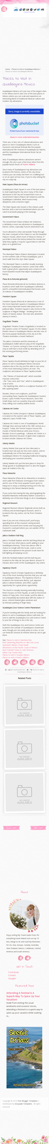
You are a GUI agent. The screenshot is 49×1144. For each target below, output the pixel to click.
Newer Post (11, 828)
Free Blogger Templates (28, 1101)
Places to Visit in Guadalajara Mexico (30, 671)
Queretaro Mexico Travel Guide (15, 645)
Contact (12, 975)
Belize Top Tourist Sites (12, 652)
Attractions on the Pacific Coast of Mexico (20, 647)
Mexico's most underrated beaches (24, 137)
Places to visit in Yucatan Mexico (16, 655)
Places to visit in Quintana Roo (19, 640)
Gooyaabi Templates (23, 1104)
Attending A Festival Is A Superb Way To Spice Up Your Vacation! (23, 996)
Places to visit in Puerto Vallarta (16, 657)
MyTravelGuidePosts (17, 670)
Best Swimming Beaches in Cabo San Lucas (21, 642)
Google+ (12, 978)
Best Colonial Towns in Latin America (18, 650)
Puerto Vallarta (29, 164)
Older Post (38, 828)
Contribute (13, 972)
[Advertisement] (24, 41)
